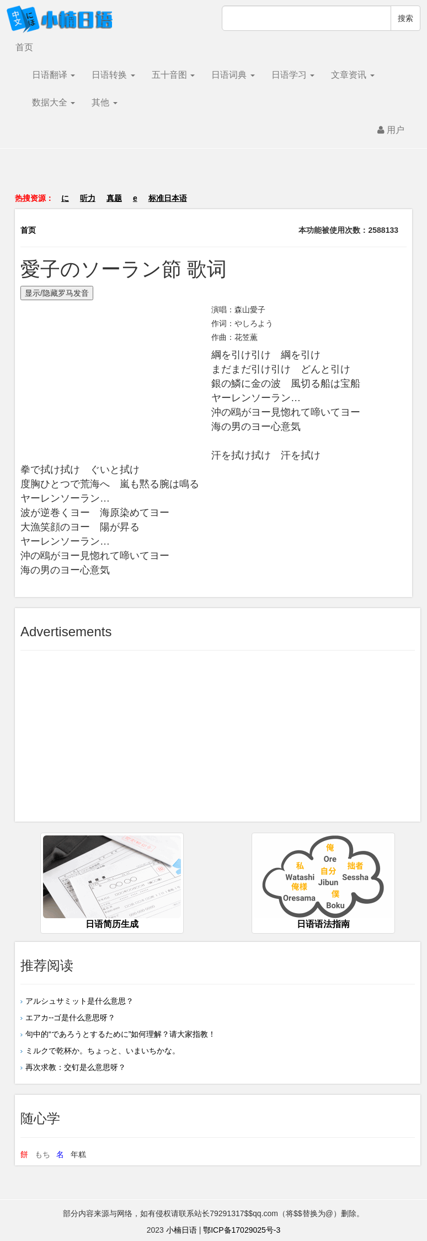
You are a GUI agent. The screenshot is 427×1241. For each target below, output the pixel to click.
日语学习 (292, 74)
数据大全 (53, 102)
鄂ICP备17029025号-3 (241, 1230)
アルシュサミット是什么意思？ (79, 1001)
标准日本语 (167, 198)
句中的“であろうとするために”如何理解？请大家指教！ (120, 1034)
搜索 (405, 18)
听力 (87, 198)
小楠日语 (181, 1230)
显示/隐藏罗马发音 (57, 293)
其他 (104, 102)
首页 (24, 47)
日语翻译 (53, 74)
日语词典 (232, 74)
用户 (390, 130)
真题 (114, 198)
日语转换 (113, 74)
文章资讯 (352, 74)
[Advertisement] (213, 176)
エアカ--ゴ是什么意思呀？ (70, 1017)
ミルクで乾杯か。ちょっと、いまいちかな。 (102, 1050)
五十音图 (173, 74)
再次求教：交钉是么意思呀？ (75, 1067)
